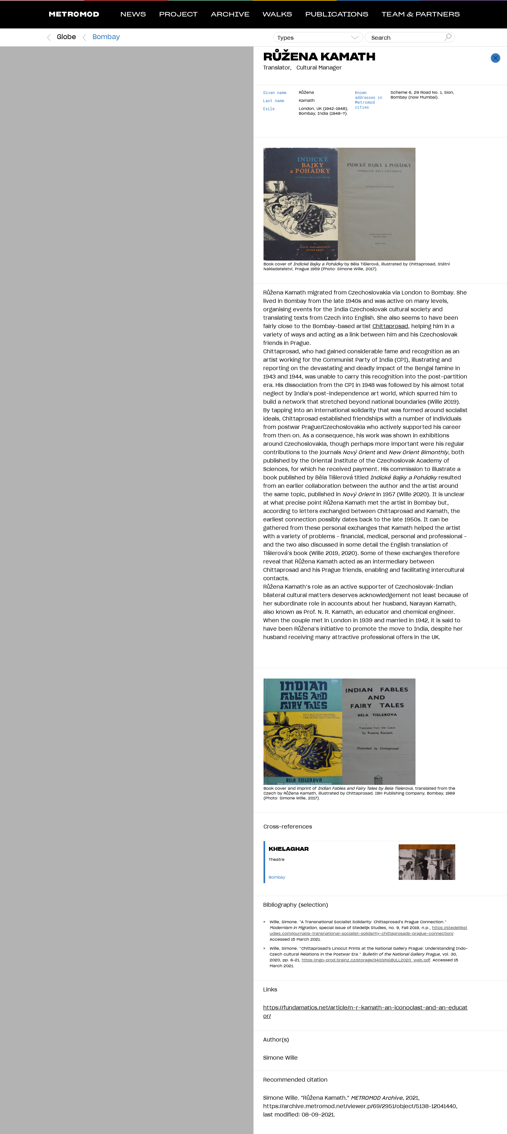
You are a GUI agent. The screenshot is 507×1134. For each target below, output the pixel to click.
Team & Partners (421, 14)
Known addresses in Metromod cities (368, 100)
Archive (230, 14)
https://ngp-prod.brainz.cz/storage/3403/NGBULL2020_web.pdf (366, 960)
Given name (274, 92)
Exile (269, 108)
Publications (336, 14)
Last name (273, 100)
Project (178, 14)
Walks (277, 14)
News (133, 14)
